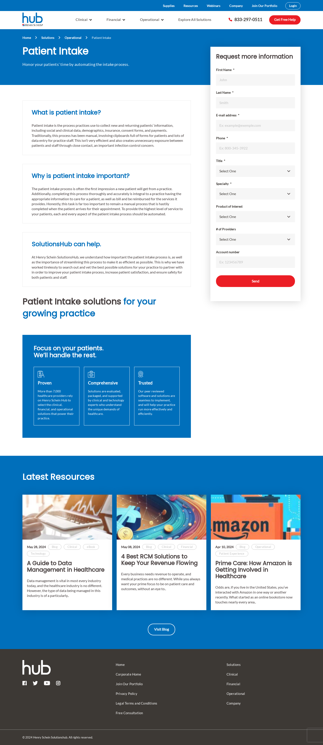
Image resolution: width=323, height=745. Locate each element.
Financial (116, 19)
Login (293, 6)
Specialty (223, 184)
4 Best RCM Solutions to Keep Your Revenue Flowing (159, 560)
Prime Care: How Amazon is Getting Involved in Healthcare (253, 570)
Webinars (213, 6)
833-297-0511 (245, 19)
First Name (225, 70)
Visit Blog (161, 629)
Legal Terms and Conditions (136, 703)
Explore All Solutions (194, 19)
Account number (228, 252)
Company (236, 6)
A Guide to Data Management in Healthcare (65, 566)
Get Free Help (285, 19)
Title (220, 161)
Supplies (169, 6)
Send (255, 281)
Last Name (225, 92)
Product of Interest (229, 206)
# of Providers (226, 229)
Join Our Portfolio (264, 6)
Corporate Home (128, 674)
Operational (152, 19)
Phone (222, 138)
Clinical (84, 19)
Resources (190, 6)
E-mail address (227, 115)
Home (26, 38)
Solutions (47, 38)
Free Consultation (129, 713)
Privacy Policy (126, 694)
